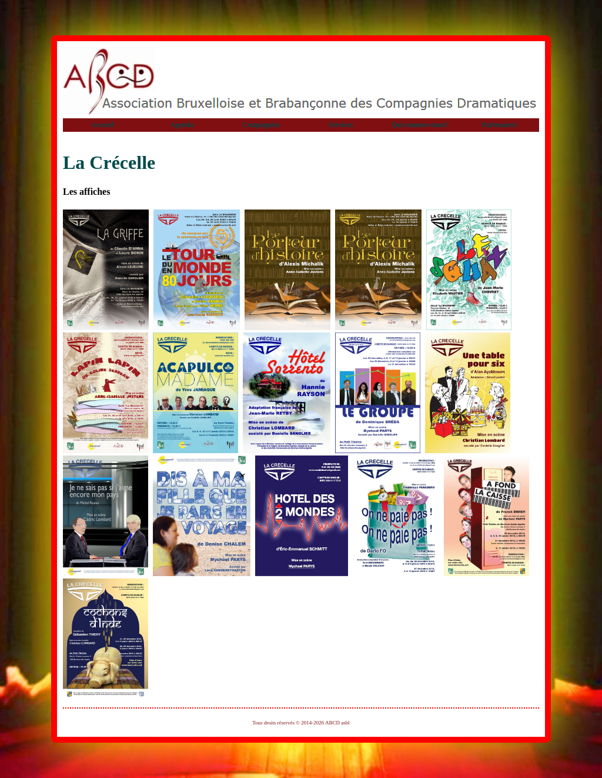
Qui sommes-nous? (420, 125)
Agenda (181, 125)
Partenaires (499, 125)
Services (341, 125)
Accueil (103, 125)
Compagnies (261, 125)
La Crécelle (109, 162)
